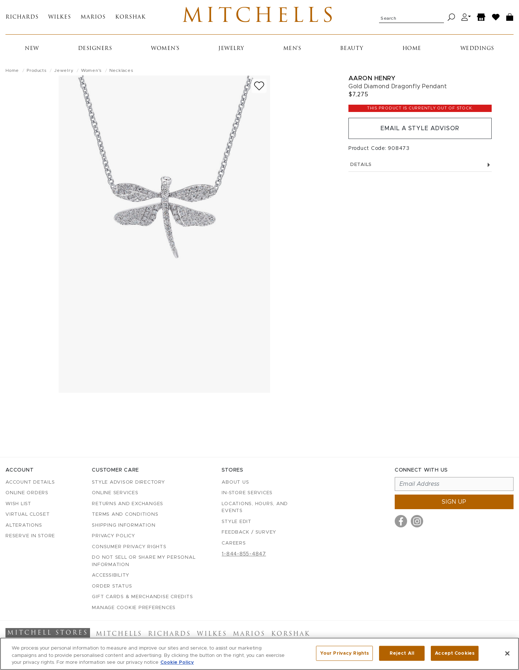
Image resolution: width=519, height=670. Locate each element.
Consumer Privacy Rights (129, 547)
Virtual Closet (27, 514)
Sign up (454, 502)
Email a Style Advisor (420, 128)
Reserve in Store (30, 536)
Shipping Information (123, 525)
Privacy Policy (113, 536)
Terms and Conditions (125, 514)
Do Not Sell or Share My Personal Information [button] (143, 561)
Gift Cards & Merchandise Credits (142, 597)
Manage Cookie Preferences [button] (134, 607)
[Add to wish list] (259, 86)
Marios (93, 17)
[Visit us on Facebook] (401, 521)
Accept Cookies (455, 653)
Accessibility (110, 575)
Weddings (477, 48)
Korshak (130, 17)
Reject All (402, 653)
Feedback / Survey (249, 532)
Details (420, 164)
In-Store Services (247, 493)
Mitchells (259, 17)
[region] (259, 654)
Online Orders (26, 493)
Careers (234, 543)
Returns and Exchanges (127, 503)
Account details (30, 482)
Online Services (115, 493)
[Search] (451, 17)
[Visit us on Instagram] (417, 521)
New (32, 48)
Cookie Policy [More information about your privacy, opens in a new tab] (177, 662)
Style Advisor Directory (128, 482)
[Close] (507, 653)
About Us (235, 482)
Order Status (112, 586)
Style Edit (236, 521)
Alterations (23, 525)
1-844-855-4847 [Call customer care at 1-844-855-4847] (244, 554)
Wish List (18, 503)
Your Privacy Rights (344, 653)
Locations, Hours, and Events (255, 507)
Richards (22, 17)
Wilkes (59, 17)
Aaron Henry (372, 78)
